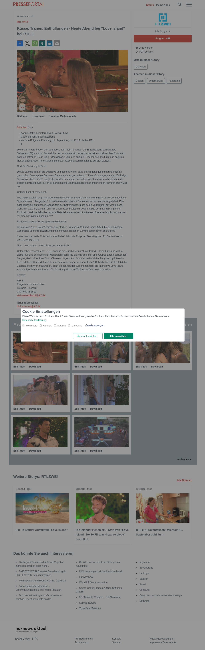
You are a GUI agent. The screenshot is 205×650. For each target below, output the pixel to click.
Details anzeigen (95, 325)
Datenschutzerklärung (34, 320)
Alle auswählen (118, 336)
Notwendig (31, 325)
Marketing (77, 325)
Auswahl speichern (87, 336)
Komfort (47, 325)
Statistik (61, 325)
